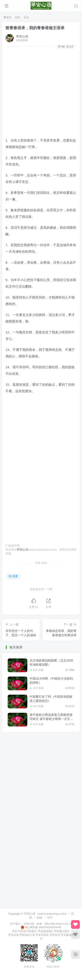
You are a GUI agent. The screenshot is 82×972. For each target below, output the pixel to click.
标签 (39, 923)
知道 (39, 917)
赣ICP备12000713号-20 (58, 923)
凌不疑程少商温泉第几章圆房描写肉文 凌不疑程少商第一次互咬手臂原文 (51, 719)
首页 (7, 17)
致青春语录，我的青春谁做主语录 (35, 28)
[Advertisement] (41, 92)
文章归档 (28, 923)
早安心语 (22, 36)
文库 (17, 17)
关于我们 (15, 923)
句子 (50, 917)
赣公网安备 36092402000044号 (41, 927)
